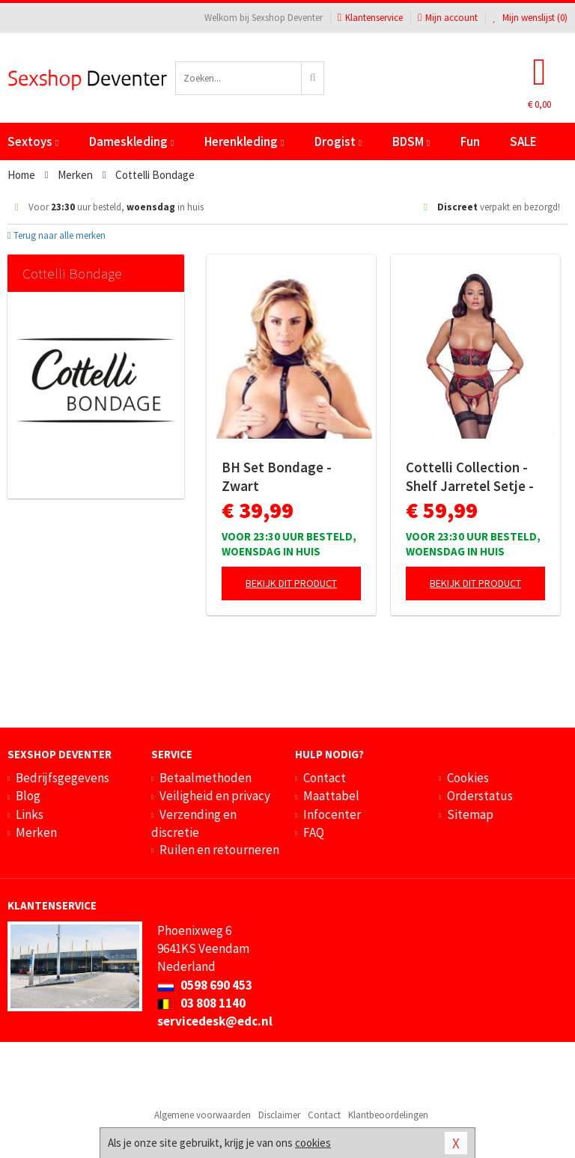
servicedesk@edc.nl (215, 1021)
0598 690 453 (204, 985)
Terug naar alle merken (56, 235)
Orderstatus (480, 795)
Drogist (338, 141)
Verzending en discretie (194, 823)
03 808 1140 (201, 1003)
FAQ (313, 832)
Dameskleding (131, 141)
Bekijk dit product (291, 583)
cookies (313, 1143)
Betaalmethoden (205, 778)
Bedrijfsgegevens (62, 778)
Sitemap (470, 814)
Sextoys (32, 141)
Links (29, 814)
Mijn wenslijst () (530, 17)
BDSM (411, 141)
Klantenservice (370, 17)
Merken (36, 832)
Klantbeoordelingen (388, 1115)
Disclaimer (279, 1115)
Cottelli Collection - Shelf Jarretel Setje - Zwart (470, 477)
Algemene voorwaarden (202, 1115)
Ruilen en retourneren (219, 849)
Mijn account (448, 17)
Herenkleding (244, 141)
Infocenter (332, 814)
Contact (324, 778)
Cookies (468, 778)
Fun (470, 141)
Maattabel (331, 795)
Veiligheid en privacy (214, 795)
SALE (523, 141)
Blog (28, 795)
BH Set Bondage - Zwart (277, 476)
